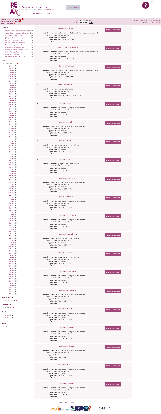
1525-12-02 (11, 232)
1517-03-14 (11, 141)
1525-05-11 (11, 221)
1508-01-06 (11, 103)
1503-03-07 (11, 77)
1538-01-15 (11, 272)
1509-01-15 (11, 113)
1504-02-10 (11, 81)
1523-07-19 (11, 197)
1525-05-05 (11, 216)
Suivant (158, 22)
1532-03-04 (11, 260)
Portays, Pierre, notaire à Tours (14, 45)
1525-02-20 (11, 210)
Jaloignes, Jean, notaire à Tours (14, 40)
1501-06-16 (11, 68)
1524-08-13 (11, 201)
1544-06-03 (11, 285)
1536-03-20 (11, 266)
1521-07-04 (11, 156)
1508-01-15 (11, 105)
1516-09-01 (11, 137)
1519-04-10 (11, 152)
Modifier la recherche (140, 20)
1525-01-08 (11, 208)
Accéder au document (113, 30)
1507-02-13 (11, 96)
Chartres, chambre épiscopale (14, 47)
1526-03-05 (11, 240)
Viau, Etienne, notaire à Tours (14, 35)
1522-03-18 (11, 178)
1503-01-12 (11, 72)
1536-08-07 (11, 268)
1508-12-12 (11, 111)
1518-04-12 (11, 146)
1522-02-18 (11, 167)
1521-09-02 (11, 158)
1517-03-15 (11, 143)
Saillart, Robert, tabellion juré (14, 52)
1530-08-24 (11, 253)
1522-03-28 (11, 180)
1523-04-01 (11, 193)
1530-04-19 (11, 251)
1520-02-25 (11, 154)
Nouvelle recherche (154, 20)
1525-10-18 (11, 227)
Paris (6, 318)
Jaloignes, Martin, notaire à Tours (15, 43)
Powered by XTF (155, 1)
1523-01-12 (11, 191)
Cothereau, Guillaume (12, 54)
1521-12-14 (11, 161)
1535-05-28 (11, 264)
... (154, 22)
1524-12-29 (11, 206)
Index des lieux (73, 8)
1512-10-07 (11, 124)
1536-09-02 (11, 270)
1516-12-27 (11, 139)
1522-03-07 (11, 173)
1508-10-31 (11, 107)
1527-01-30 (11, 247)
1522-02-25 (11, 169)
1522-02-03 (11, 163)
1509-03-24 (11, 118)
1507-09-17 (11, 100)
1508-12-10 (11, 109)
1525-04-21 (11, 212)
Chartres (8, 315)
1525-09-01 (11, 223)
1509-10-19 (11, 120)
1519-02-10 (11, 150)
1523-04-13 (11, 195)
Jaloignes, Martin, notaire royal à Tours (17, 38)
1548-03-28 (11, 294)
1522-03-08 (11, 176)
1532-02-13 (11, 257)
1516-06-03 (11, 135)
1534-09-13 (11, 262)
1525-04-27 (11, 214)
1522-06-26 (11, 184)
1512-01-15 (11, 122)
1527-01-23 (11, 244)
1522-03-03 (11, 171)
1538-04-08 (11, 277)
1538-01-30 (11, 275)
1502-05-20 (11, 70)
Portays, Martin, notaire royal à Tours (16, 50)
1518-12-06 (11, 148)
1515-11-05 (11, 133)
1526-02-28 (11, 238)
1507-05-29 (11, 98)
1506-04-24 (11, 90)
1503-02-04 (11, 74)
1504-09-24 (11, 83)
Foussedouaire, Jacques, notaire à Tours (17, 31)
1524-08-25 (11, 204)
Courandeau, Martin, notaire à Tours (16, 33)
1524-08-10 (11, 199)
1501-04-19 (11, 66)
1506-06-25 (11, 92)
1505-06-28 (11, 85)
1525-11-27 (11, 229)
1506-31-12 (11, 94)
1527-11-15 (11, 249)
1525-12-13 (11, 234)
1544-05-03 (11, 281)
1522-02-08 (11, 165)
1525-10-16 (11, 225)
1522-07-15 (11, 186)
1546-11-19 (11, 290)
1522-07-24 (11, 188)
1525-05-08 (11, 219)
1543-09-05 (11, 279)
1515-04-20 (11, 126)
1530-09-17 (11, 255)
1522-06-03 (11, 182)
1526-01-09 (11, 236)
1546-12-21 (11, 292)
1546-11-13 (11, 287)
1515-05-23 (11, 130)
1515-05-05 (11, 128)
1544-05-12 (11, 283)
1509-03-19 (11, 115)
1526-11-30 (11, 242)
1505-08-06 (11, 87)
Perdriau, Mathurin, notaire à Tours (16, 57)
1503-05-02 (11, 79)
